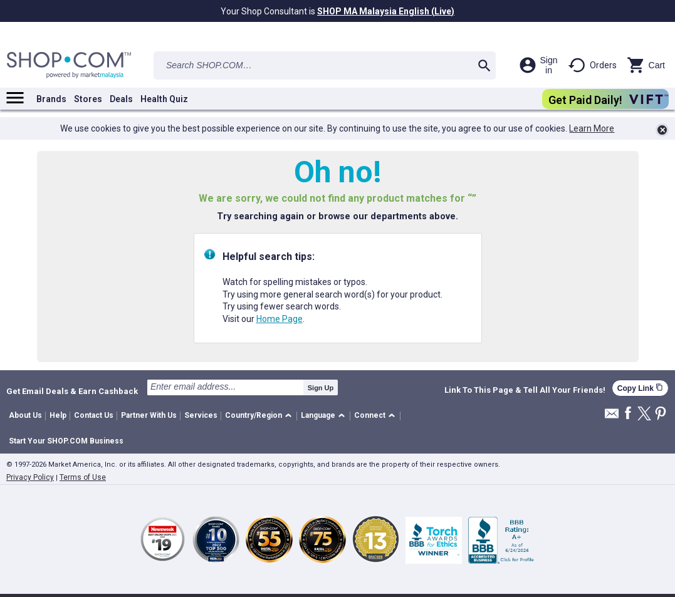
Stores (88, 99)
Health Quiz (164, 99)
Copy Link (640, 388)
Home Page (279, 319)
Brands (51, 99)
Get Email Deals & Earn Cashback (72, 391)
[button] (260, 416)
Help (58, 415)
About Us (25, 415)
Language (318, 415)
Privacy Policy (30, 477)
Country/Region (253, 415)
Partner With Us (149, 415)
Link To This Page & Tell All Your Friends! (524, 390)
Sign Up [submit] (321, 388)
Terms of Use (83, 477)
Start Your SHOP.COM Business (66, 441)
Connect (369, 415)
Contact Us (93, 415)
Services (200, 415)
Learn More (591, 128)
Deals (121, 99)
